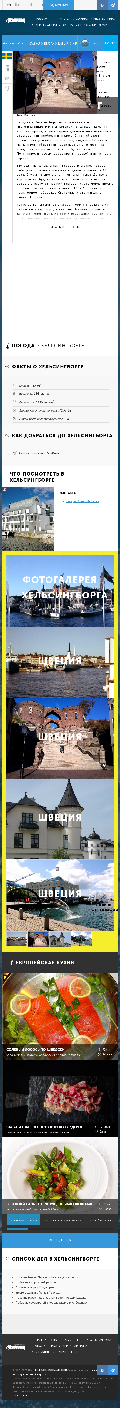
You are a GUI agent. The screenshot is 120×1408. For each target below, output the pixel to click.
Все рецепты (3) (60, 1240)
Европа (49, 43)
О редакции (19, 1395)
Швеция (63, 43)
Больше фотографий (104, 907)
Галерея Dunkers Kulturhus (82, 501)
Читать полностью (65, 227)
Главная (34, 43)
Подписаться (58, 5)
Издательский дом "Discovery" (15, 23)
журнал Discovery (15, 1350)
